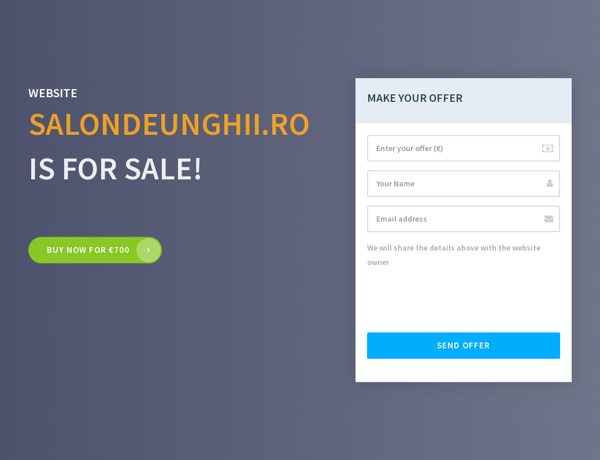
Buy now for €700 (88, 250)
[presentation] (455, 300)
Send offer (463, 345)
